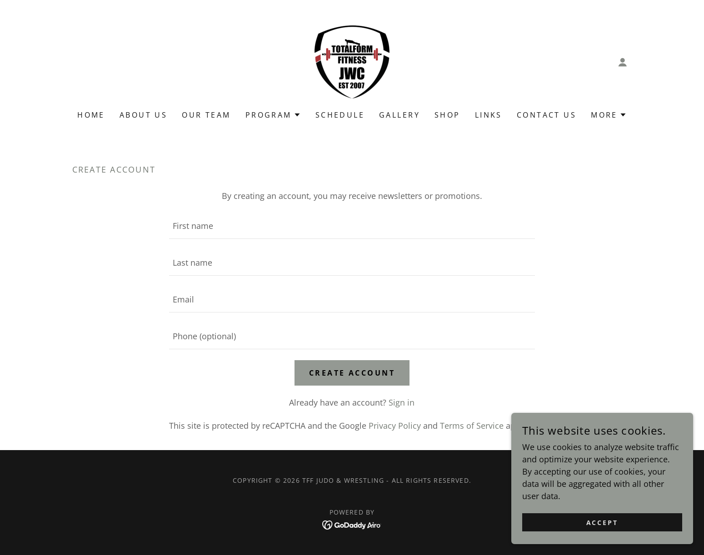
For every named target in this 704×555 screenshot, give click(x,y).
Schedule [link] (339, 115)
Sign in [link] (401, 402)
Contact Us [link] (546, 115)
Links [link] (488, 115)
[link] (352, 60)
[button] (623, 62)
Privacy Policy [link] (395, 425)
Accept (602, 522)
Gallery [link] (399, 115)
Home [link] (91, 115)
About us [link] (143, 115)
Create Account (352, 373)
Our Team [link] (206, 115)
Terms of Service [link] (472, 425)
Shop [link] (447, 115)
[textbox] (352, 226)
